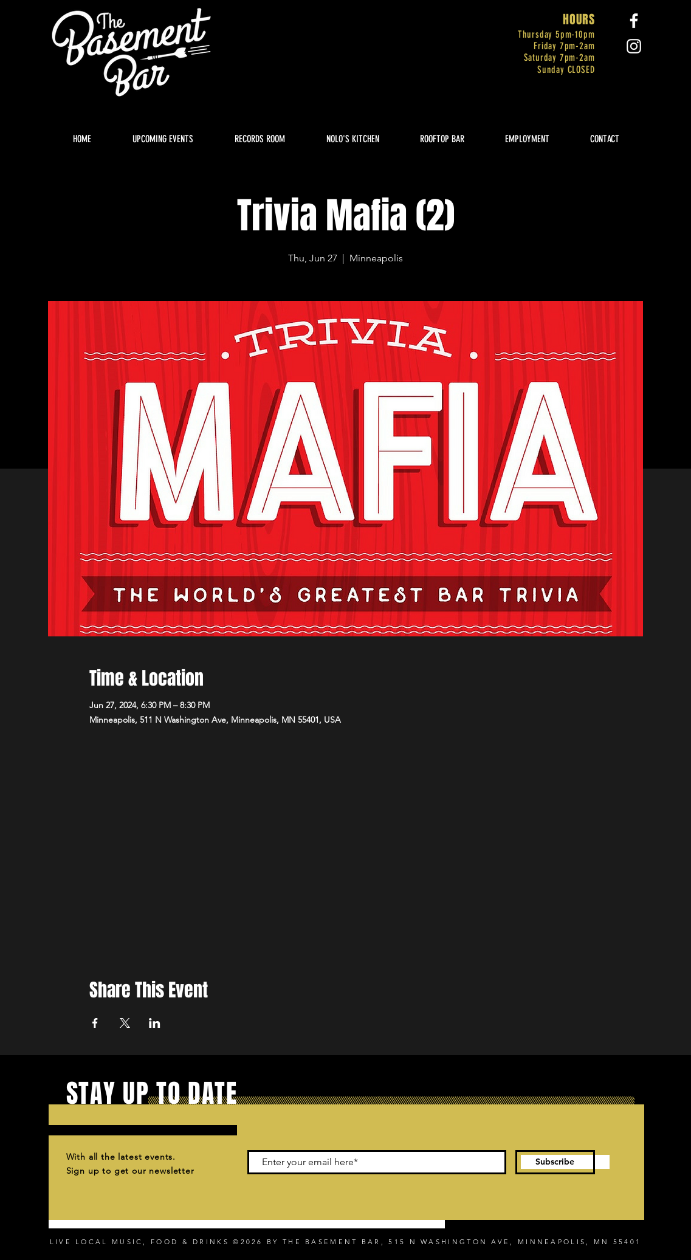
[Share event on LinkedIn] (154, 1023)
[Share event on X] (125, 1023)
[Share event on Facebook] (95, 1023)
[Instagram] (634, 46)
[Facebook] (634, 20)
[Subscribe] (555, 1162)
